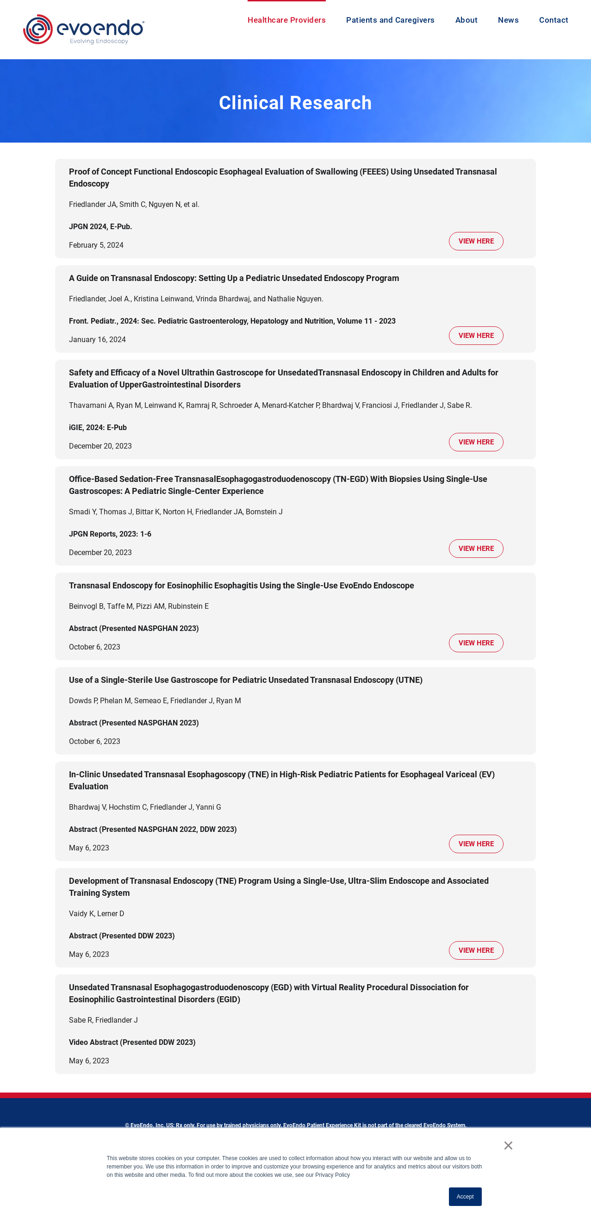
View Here (476, 241)
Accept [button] (465, 1196)
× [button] (508, 1145)
